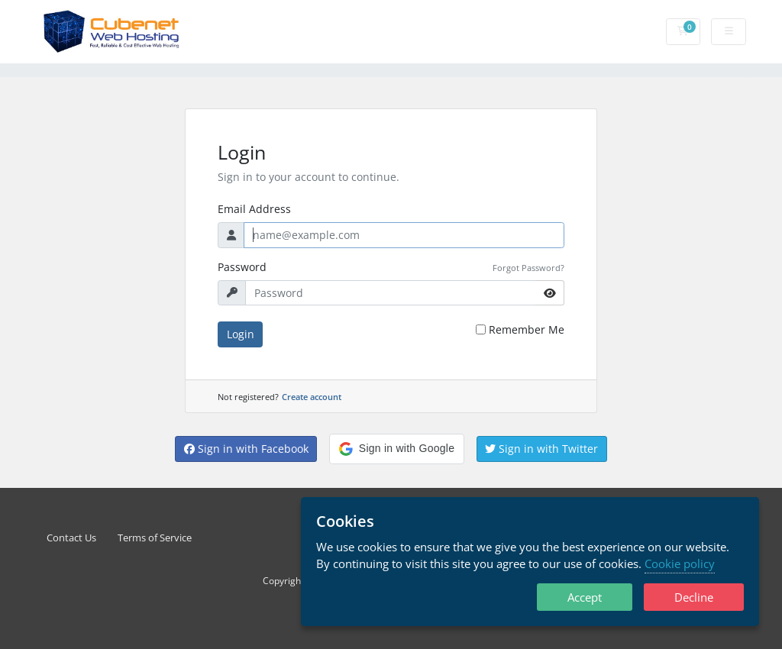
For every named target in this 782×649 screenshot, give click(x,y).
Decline (693, 597)
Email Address (254, 209)
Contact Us (71, 537)
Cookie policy (680, 563)
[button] (396, 449)
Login (240, 334)
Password (242, 267)
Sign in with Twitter (541, 448)
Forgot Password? (528, 267)
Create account (311, 396)
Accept (584, 597)
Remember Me (526, 329)
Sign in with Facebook (246, 448)
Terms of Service (155, 537)
